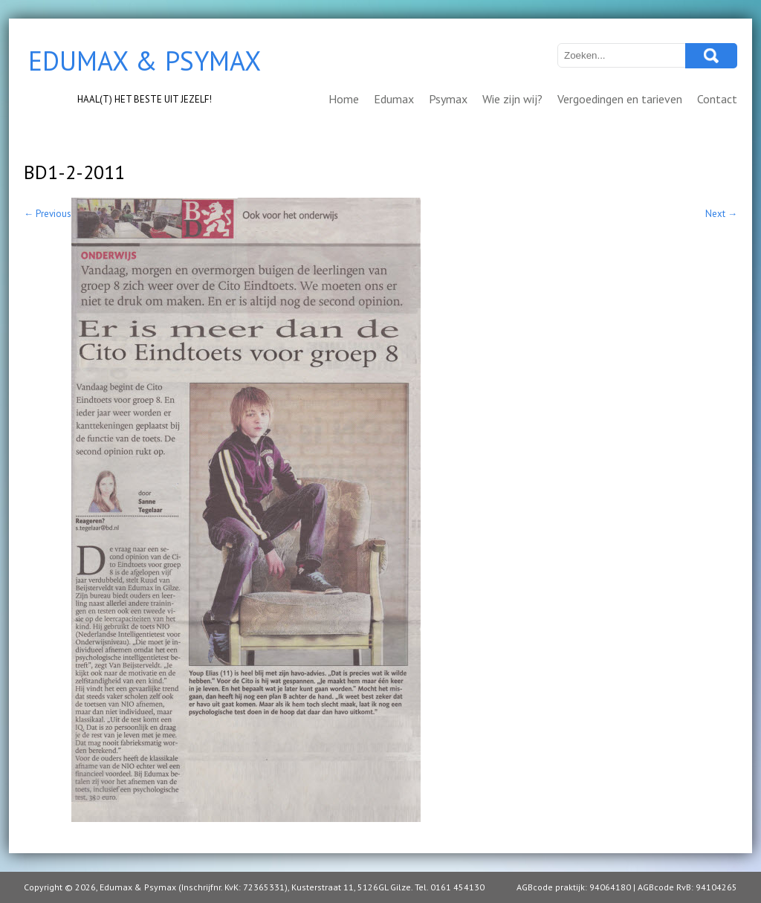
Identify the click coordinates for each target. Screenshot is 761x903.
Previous (47, 213)
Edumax (394, 98)
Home (343, 98)
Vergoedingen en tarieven (619, 98)
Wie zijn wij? (512, 98)
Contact (717, 98)
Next (721, 213)
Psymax (448, 98)
